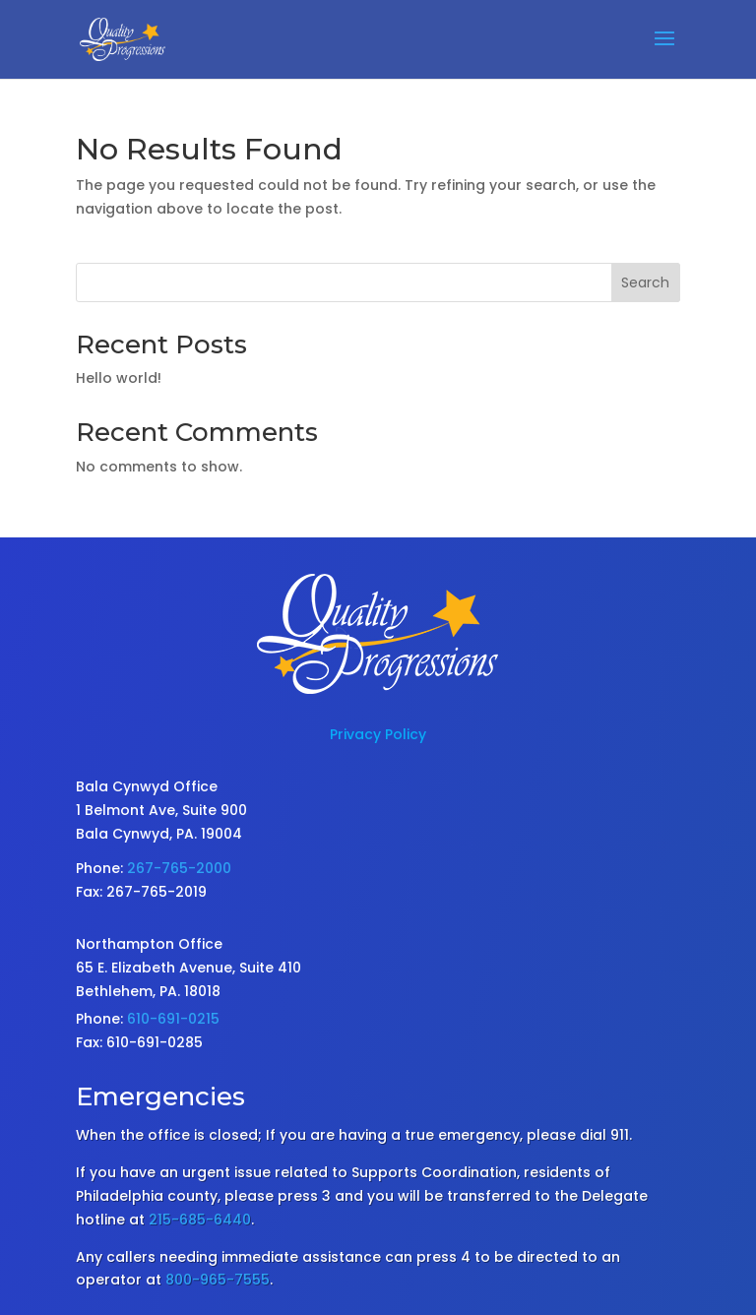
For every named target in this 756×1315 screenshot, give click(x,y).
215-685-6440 (200, 1219)
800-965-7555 (217, 1279)
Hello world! (118, 378)
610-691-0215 (173, 1019)
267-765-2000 (179, 868)
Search (645, 282)
